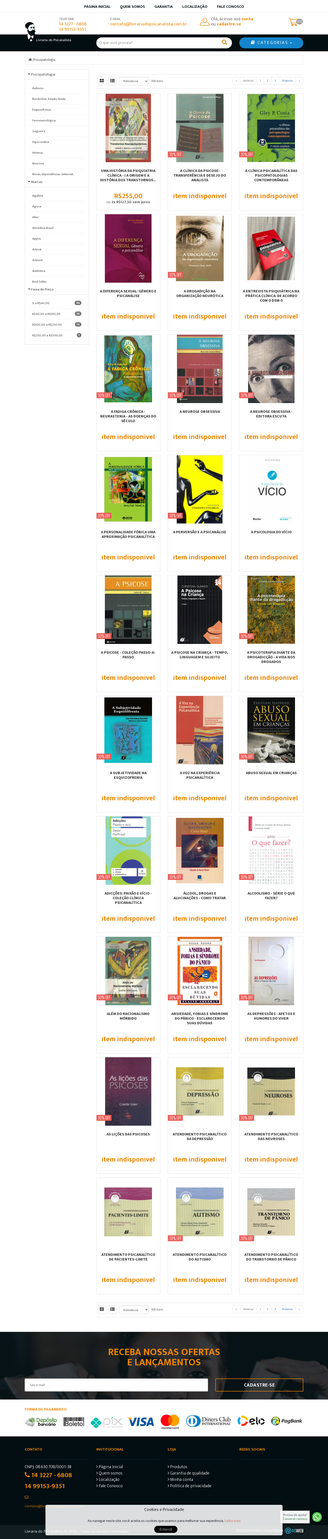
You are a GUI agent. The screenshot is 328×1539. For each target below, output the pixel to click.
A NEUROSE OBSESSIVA (200, 411)
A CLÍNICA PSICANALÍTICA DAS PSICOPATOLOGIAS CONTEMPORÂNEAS (271, 175)
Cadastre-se (259, 1385)
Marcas (37, 182)
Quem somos (132, 6)
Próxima (287, 80)
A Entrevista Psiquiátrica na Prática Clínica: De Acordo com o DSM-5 (271, 296)
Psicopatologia (44, 60)
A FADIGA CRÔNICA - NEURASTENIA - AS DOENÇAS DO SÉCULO (128, 416)
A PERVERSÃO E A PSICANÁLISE (199, 531)
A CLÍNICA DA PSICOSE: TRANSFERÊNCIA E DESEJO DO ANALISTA (199, 175)
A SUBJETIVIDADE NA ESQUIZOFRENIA (128, 775)
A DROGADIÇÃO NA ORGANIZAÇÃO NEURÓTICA (199, 293)
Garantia (163, 6)
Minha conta (180, 1480)
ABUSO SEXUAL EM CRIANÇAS (271, 772)
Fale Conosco (230, 6)
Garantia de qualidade (188, 1474)
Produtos (177, 1467)
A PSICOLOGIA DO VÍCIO (271, 531)
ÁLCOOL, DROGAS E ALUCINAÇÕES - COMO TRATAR (200, 895)
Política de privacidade (189, 1487)
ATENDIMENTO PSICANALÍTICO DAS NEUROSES (271, 1136)
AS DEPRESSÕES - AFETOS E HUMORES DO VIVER (271, 1016)
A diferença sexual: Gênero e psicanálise (128, 293)
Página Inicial (109, 1467)
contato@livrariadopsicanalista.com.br (148, 24)
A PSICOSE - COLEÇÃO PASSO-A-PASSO (128, 654)
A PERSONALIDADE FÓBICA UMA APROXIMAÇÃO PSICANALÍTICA (128, 534)
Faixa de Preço (42, 289)
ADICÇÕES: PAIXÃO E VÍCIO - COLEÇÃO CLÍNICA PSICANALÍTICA (128, 898)
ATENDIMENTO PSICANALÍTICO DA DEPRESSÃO (200, 1136)
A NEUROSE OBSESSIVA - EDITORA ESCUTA (271, 413)
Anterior (248, 80)
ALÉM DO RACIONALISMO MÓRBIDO (128, 1016)
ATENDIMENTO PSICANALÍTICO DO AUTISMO (200, 1256)
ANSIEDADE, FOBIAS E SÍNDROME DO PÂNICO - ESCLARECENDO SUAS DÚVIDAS (199, 1018)
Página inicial (97, 6)
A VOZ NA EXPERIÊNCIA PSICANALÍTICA (200, 775)
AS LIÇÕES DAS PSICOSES (128, 1134)
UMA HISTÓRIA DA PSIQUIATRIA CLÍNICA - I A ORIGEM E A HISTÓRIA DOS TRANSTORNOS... (128, 175)
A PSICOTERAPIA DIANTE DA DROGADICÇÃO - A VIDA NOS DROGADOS (271, 657)
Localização (195, 6)
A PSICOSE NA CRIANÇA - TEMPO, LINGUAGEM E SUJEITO (199, 654)
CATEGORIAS (271, 42)
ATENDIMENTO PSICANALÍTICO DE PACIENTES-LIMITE (128, 1256)
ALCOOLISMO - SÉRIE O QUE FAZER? (271, 895)
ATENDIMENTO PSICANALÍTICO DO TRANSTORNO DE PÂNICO (271, 1256)
